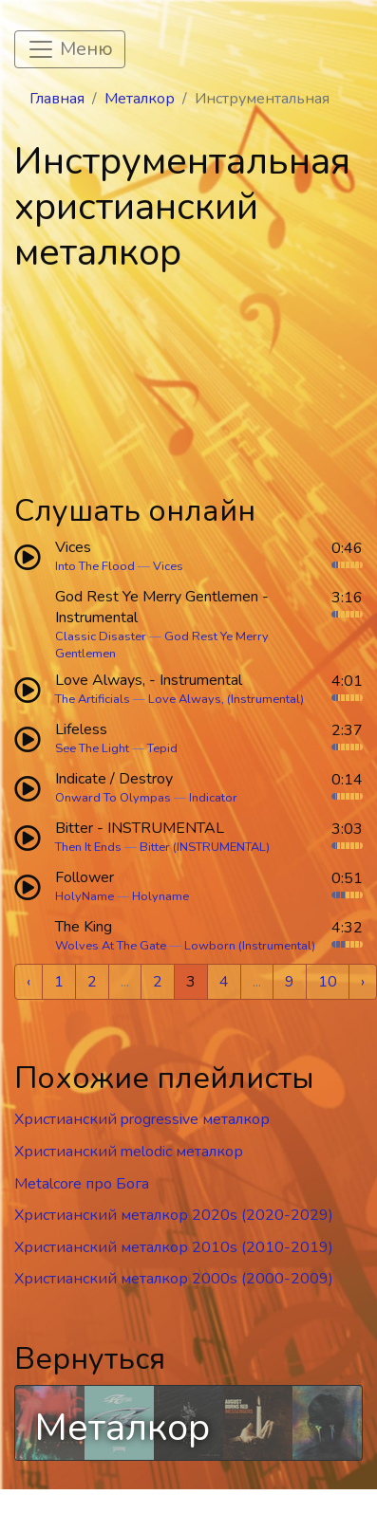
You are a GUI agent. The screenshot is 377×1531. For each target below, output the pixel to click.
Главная (57, 98)
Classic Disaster (100, 636)
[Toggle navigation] (69, 49)
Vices (168, 566)
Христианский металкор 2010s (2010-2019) (173, 1247)
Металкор (139, 98)
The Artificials (92, 699)
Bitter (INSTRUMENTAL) (205, 847)
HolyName (84, 896)
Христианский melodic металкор (128, 1151)
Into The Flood (95, 566)
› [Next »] (363, 981)
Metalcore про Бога (81, 1183)
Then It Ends (88, 847)
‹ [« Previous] (28, 981)
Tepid (162, 748)
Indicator (213, 797)
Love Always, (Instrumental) (226, 699)
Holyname (160, 896)
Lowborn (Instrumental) (249, 945)
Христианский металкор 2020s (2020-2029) (173, 1215)
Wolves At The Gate (110, 945)
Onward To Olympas (113, 797)
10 (327, 981)
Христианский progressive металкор (142, 1119)
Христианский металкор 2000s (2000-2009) (173, 1278)
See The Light (92, 748)
